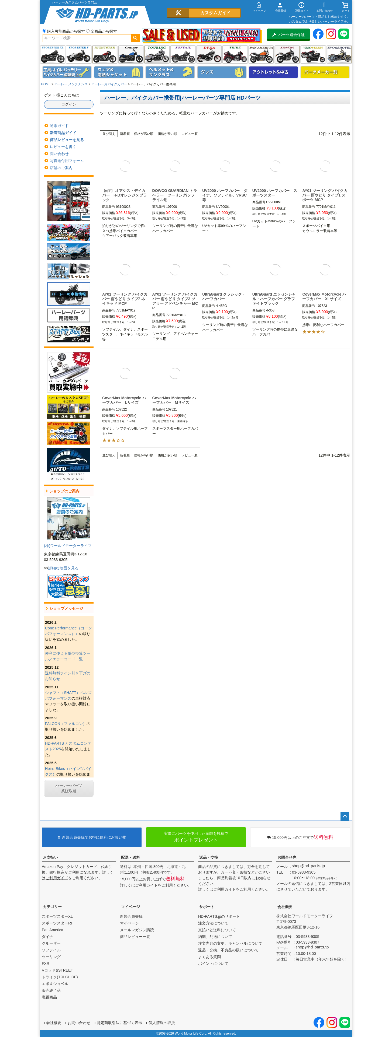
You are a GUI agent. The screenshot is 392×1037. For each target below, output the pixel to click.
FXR (45, 963)
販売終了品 (51, 990)
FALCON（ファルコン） (66, 723)
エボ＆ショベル (55, 984)
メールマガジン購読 (137, 930)
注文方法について (213, 923)
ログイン (68, 104)
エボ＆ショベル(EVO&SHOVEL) (339, 54)
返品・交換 (208, 857)
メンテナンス (67, 72)
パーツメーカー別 (325, 72)
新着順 (125, 134)
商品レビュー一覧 (135, 936)
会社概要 (285, 907)
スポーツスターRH (58, 923)
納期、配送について (215, 936)
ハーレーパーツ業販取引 (69, 788)
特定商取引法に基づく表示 (119, 1023)
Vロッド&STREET (57, 970)
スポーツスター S (78, 54)
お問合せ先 (286, 857)
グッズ (222, 72)
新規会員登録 (131, 916)
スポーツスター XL (52, 54)
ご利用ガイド (57, 878)
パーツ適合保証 (288, 35)
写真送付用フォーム (67, 161)
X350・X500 (287, 54)
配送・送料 (130, 857)
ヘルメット (170, 72)
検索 (135, 38)
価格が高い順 (143, 134)
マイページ (130, 907)
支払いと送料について (217, 930)
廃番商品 (49, 997)
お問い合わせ (79, 1023)
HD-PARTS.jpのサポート (219, 916)
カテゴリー (52, 907)
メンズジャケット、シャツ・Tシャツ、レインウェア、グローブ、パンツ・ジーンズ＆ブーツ (118, 72)
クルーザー (51, 943)
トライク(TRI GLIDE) (235, 54)
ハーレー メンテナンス (71, 84)
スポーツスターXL (57, 916)
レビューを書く (63, 147)
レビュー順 (189, 134)
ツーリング (157, 54)
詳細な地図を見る (63, 568)
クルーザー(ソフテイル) (131, 54)
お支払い (50, 857)
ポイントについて (213, 963)
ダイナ (209, 54)
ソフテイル (183, 54)
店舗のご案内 (61, 168)
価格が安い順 (167, 134)
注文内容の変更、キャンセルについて (230, 943)
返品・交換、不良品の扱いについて (228, 950)
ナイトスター (104, 54)
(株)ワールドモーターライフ (68, 546)
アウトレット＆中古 (273, 72)
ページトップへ (345, 816)
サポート (206, 907)
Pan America (261, 54)
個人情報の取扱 (162, 1023)
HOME (46, 84)
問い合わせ (59, 154)
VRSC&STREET (313, 54)
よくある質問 (209, 957)
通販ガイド (59, 126)
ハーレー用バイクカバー (109, 84)
